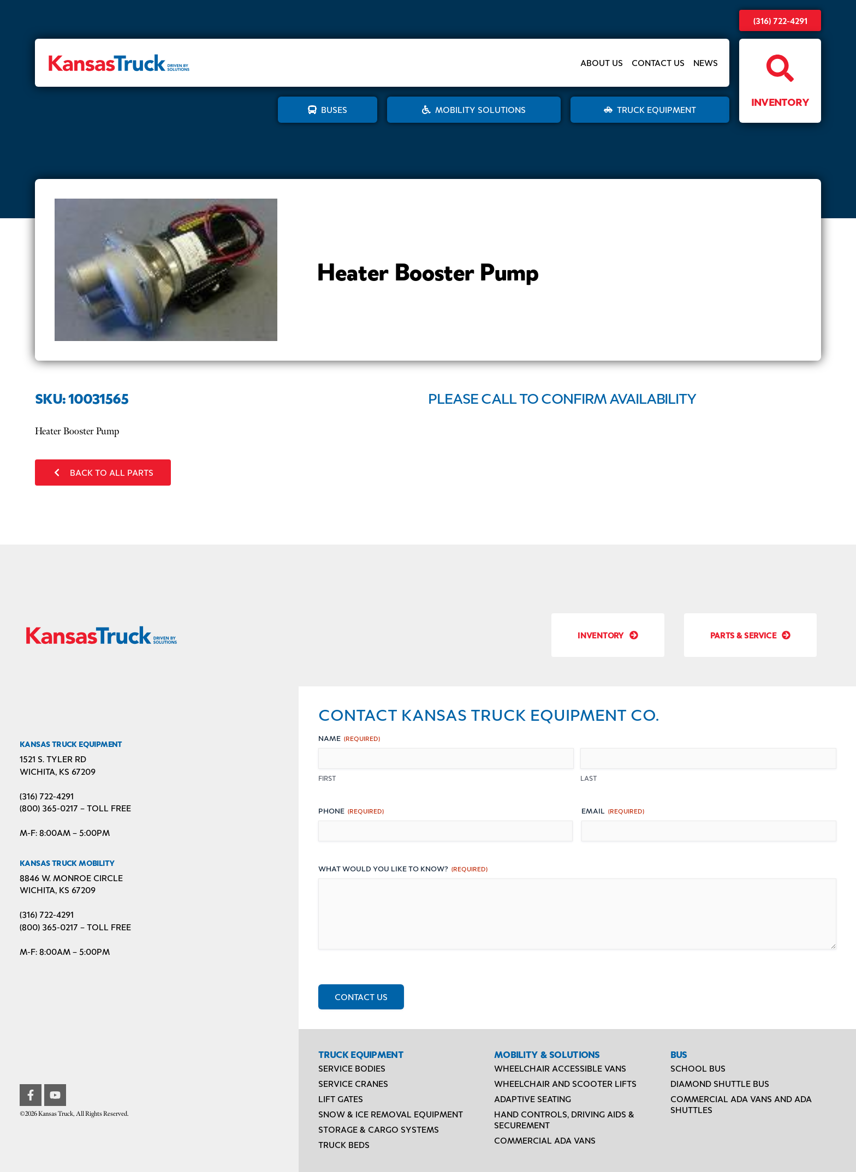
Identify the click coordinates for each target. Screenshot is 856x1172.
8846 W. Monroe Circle (71, 877)
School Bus (698, 1068)
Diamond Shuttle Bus (719, 1083)
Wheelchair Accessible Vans (560, 1068)
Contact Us (658, 62)
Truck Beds (344, 1144)
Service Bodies (351, 1068)
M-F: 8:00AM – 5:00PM (65, 832)
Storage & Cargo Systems (378, 1129)
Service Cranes (353, 1083)
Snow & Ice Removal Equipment (390, 1114)
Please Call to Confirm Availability (562, 398)
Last (588, 778)
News (705, 62)
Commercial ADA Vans (545, 1140)
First (327, 778)
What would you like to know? (403, 868)
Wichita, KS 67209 (58, 771)
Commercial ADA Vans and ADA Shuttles (741, 1104)
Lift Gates (340, 1098)
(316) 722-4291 (780, 20)
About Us (601, 62)
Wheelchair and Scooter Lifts (565, 1083)
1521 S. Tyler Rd (53, 758)
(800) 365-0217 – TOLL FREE (75, 808)
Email (612, 810)
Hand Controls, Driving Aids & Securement (564, 1119)
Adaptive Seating (532, 1098)
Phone (351, 810)
